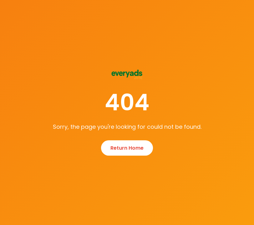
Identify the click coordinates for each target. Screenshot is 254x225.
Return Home (127, 148)
